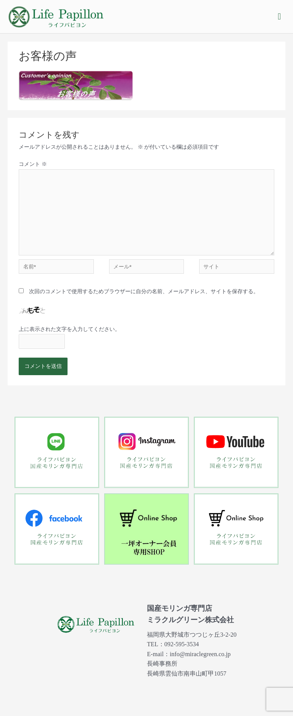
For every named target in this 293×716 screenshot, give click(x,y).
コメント (33, 164)
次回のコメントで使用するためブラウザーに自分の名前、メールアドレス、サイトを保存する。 (144, 291)
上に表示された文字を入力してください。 (69, 329)
